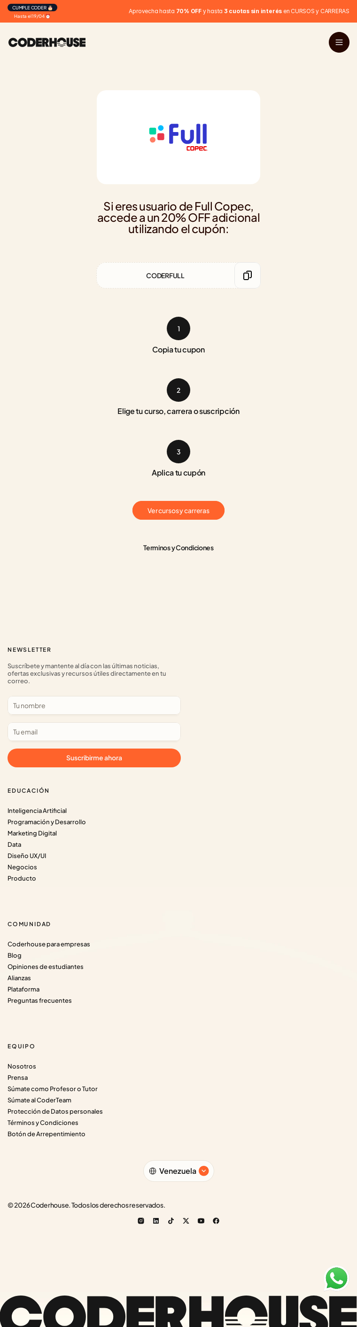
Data (14, 844)
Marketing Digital (32, 833)
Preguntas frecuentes (40, 1000)
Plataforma (23, 989)
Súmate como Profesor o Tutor (53, 1089)
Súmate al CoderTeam (39, 1100)
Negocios (22, 867)
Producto (22, 878)
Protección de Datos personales (55, 1111)
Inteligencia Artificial (37, 810)
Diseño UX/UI (27, 855)
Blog (15, 955)
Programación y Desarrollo (47, 822)
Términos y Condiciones (43, 1122)
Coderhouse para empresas (49, 944)
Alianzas (19, 978)
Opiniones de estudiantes (46, 966)
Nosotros (22, 1066)
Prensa (18, 1077)
